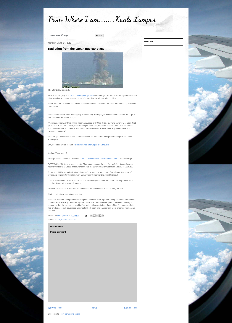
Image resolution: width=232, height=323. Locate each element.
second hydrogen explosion (82, 95)
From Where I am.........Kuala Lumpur (102, 19)
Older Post (130, 307)
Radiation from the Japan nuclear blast (76, 48)
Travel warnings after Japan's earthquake (91, 145)
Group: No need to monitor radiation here (100, 158)
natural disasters (68, 219)
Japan (57, 219)
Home (93, 307)
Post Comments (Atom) (70, 314)
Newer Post (55, 307)
